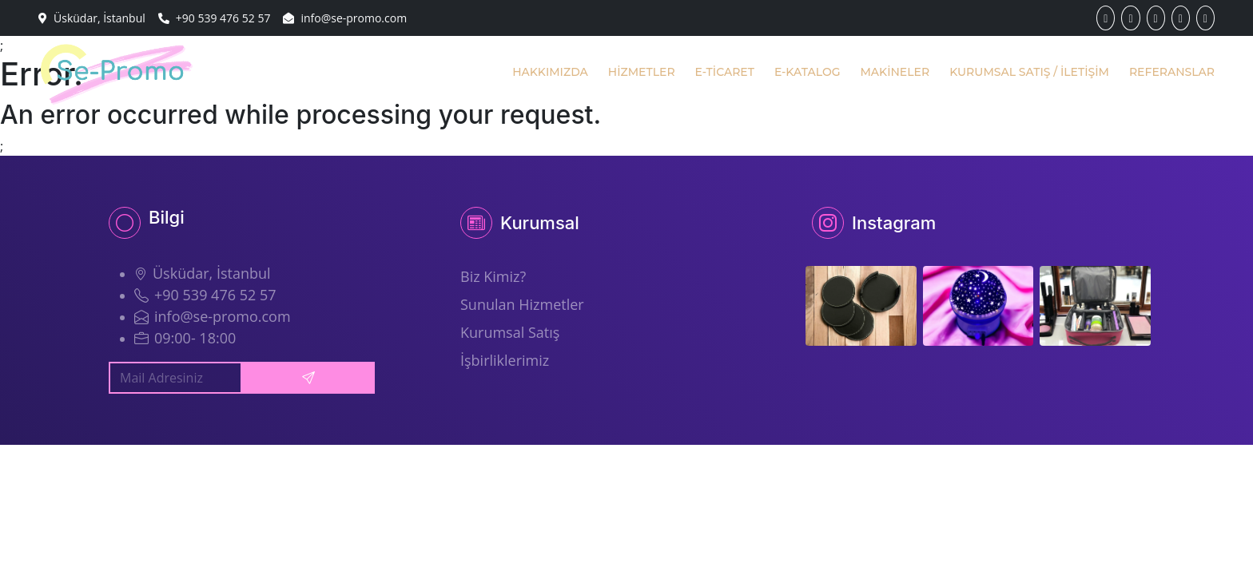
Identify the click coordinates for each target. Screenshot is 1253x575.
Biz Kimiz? (493, 276)
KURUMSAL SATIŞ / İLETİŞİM (1029, 72)
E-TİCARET (724, 72)
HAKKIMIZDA (550, 72)
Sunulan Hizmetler (522, 304)
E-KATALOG (807, 72)
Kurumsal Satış (509, 332)
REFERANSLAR (1172, 72)
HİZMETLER (641, 72)
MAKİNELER (894, 72)
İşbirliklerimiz (504, 360)
